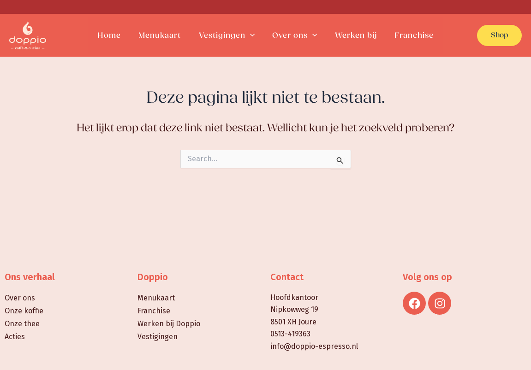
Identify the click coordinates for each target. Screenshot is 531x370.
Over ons (20, 298)
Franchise (153, 310)
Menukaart (156, 298)
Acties (15, 336)
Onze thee (22, 323)
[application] (251, 35)
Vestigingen (157, 336)
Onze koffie (24, 310)
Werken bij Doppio (168, 323)
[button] (499, 35)
